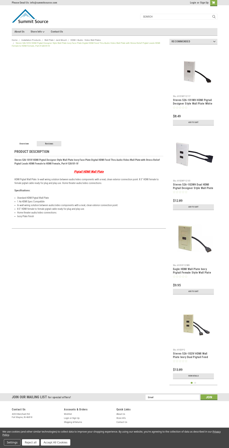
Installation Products (31, 40)
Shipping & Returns (73, 422)
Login (193, 2)
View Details (193, 376)
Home (15, 40)
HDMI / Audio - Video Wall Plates (85, 40)
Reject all (31, 442)
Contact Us (57, 31)
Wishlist (68, 414)
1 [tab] (192, 383)
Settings (12, 442)
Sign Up (204, 2)
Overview (24, 143)
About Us (19, 31)
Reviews (49, 143)
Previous (211, 42)
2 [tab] (195, 383)
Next (214, 42)
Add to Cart (193, 122)
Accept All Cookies (55, 442)
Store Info (38, 32)
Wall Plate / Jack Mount (55, 40)
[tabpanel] (193, 87)
